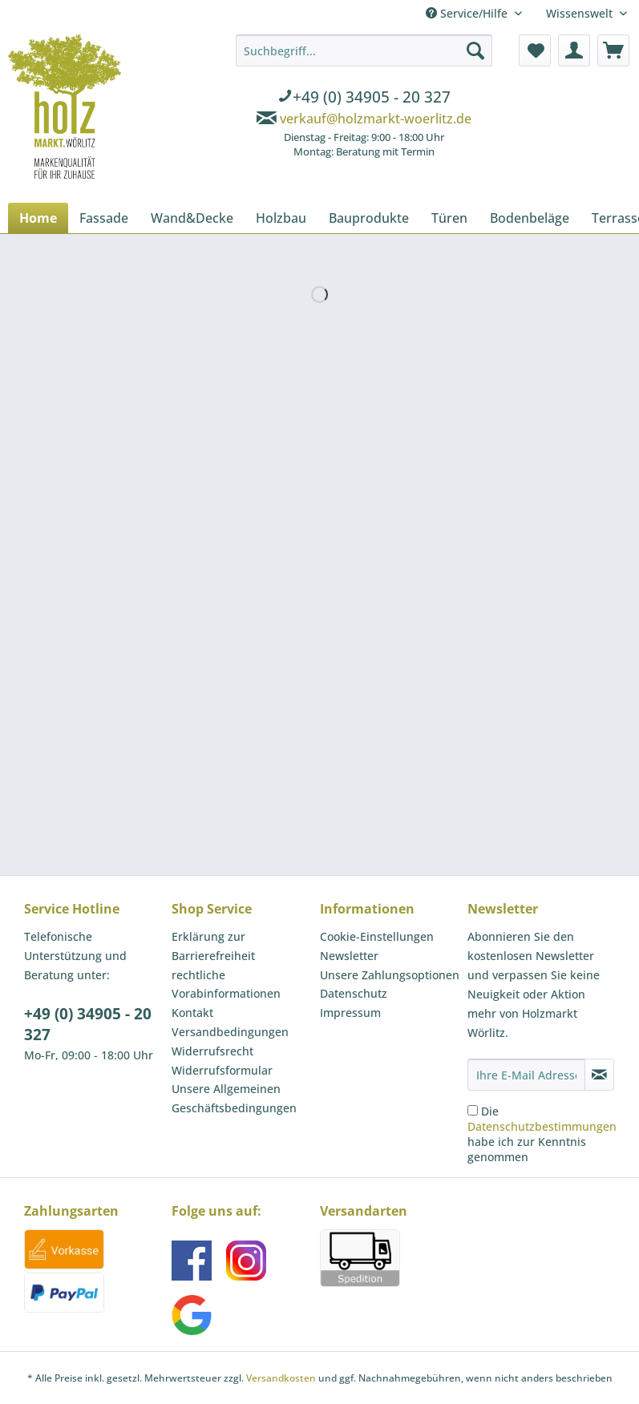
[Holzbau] (281, 218)
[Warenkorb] (613, 50)
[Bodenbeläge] (529, 218)
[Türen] (449, 218)
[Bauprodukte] (368, 218)
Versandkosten (281, 1378)
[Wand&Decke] (192, 218)
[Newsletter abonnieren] (599, 1075)
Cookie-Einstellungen (377, 936)
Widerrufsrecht (212, 1051)
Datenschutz (353, 993)
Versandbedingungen (230, 1031)
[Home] (38, 218)
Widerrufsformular (222, 1070)
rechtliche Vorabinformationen (226, 984)
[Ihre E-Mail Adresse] (526, 1075)
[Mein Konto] (574, 50)
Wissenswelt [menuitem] (581, 13)
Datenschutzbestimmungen (542, 1126)
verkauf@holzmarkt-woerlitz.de (375, 118)
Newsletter (349, 955)
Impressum (350, 1012)
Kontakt (192, 1012)
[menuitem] (364, 98)
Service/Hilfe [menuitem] (468, 13)
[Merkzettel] (535, 50)
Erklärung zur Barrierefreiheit (213, 946)
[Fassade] (104, 218)
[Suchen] (475, 50)
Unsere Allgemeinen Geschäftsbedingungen (234, 1098)
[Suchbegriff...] (364, 50)
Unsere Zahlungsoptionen (389, 974)
